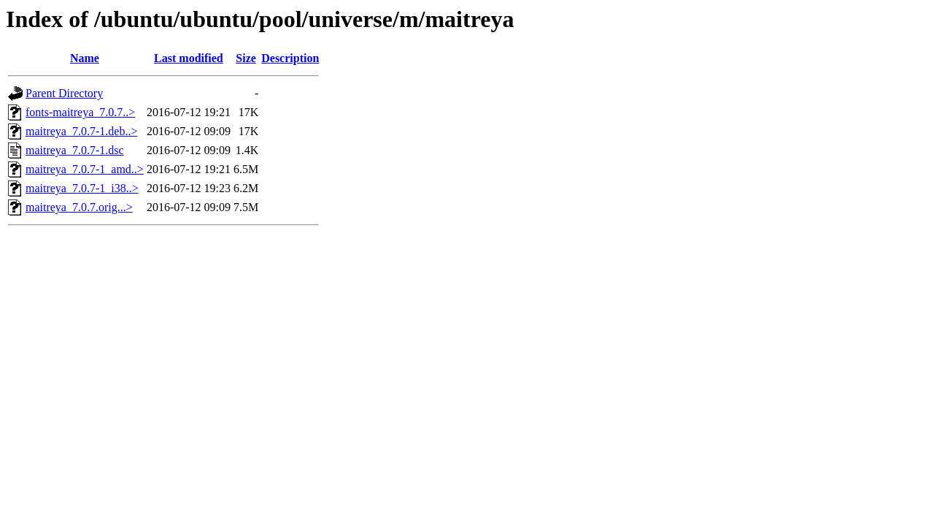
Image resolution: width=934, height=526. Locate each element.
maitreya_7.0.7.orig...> (79, 207)
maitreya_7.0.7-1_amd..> (85, 169)
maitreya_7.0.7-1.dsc (75, 150)
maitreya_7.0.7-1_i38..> (82, 188)
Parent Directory (64, 93)
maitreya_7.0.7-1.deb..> (81, 131)
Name (84, 58)
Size (246, 58)
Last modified (188, 58)
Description (290, 58)
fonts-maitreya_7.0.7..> (80, 112)
